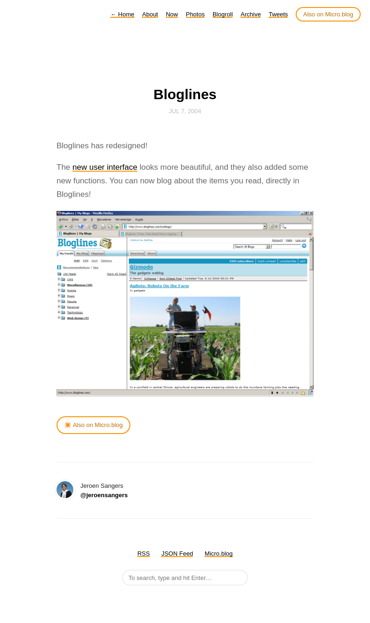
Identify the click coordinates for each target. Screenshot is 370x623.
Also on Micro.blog (328, 14)
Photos (195, 14)
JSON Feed (177, 553)
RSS (143, 553)
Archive (251, 14)
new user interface (104, 167)
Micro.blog (219, 553)
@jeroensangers (104, 495)
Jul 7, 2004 (185, 111)
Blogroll (223, 14)
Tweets (278, 14)
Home (122, 14)
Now (172, 14)
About (150, 14)
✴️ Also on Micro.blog (93, 424)
